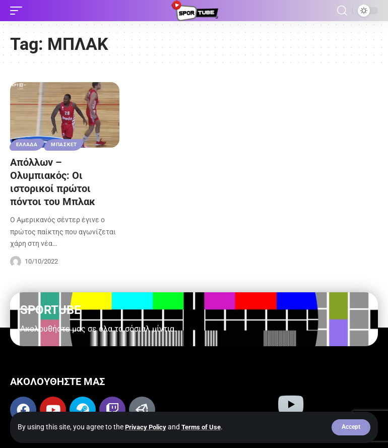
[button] (351, 427)
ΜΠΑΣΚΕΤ (64, 144)
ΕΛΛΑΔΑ (27, 144)
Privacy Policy (147, 427)
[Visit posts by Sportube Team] (15, 261)
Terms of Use (206, 427)
